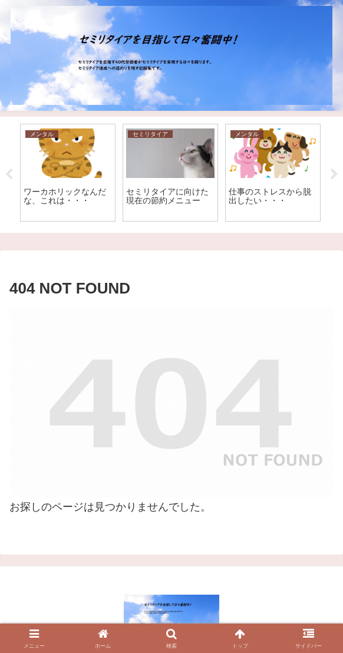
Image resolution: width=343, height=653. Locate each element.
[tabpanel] (68, 172)
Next (334, 174)
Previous (9, 174)
